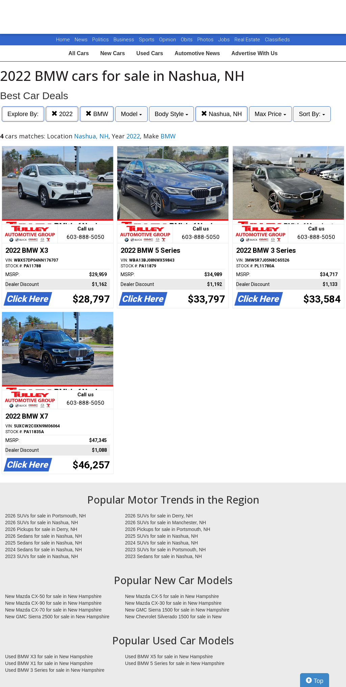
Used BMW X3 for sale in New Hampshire (49, 656)
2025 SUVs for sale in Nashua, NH (161, 536)
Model (131, 114)
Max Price (270, 114)
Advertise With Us (254, 53)
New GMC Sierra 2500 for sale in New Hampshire (57, 616)
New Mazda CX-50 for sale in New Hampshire (53, 596)
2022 (62, 113)
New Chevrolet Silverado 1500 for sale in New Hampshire (173, 617)
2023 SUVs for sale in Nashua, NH (41, 556)
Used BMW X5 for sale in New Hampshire (169, 656)
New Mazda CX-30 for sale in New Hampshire (173, 603)
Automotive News (197, 53)
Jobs (224, 40)
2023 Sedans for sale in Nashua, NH (163, 556)
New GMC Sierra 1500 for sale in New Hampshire (177, 610)
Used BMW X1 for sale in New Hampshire (49, 663)
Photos (206, 40)
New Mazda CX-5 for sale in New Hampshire (172, 596)
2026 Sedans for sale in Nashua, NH (43, 536)
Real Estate (248, 40)
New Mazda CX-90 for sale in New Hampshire (53, 603)
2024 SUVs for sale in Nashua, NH (161, 543)
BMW (96, 113)
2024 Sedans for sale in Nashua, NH (43, 549)
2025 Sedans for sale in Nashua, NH (43, 543)
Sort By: (312, 114)
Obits (187, 40)
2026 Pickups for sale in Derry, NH (41, 529)
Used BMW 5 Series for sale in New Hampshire (174, 663)
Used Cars (150, 53)
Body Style (171, 114)
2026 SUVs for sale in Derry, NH (159, 515)
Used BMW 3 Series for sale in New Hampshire (54, 670)
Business (124, 40)
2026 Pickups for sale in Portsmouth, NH (167, 529)
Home (63, 40)
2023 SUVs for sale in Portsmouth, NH (165, 549)
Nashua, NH (221, 113)
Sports (147, 40)
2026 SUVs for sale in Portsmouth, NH (45, 515)
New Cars (112, 53)
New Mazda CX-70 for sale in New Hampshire (53, 610)
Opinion (168, 40)
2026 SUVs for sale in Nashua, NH (41, 522)
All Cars (78, 53)
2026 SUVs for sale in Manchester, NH (165, 522)
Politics (100, 40)
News (81, 40)
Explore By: (23, 114)
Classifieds (277, 40)
